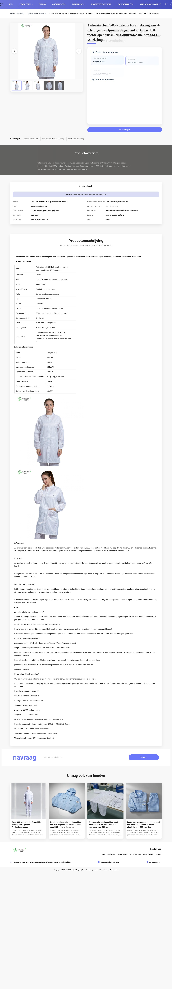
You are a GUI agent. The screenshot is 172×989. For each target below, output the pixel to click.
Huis (11, 4)
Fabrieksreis (78, 4)
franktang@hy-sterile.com (110, 862)
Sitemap (158, 854)
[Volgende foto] (78, 51)
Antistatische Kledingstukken (36, 13)
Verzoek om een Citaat (150, 4)
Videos (42, 4)
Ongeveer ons (59, 4)
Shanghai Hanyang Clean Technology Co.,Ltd (83, 870)
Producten (25, 4)
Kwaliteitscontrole (101, 4)
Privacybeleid (148, 854)
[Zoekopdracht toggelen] (166, 4)
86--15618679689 (155, 862)
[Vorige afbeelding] (14, 51)
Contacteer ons (125, 4)
